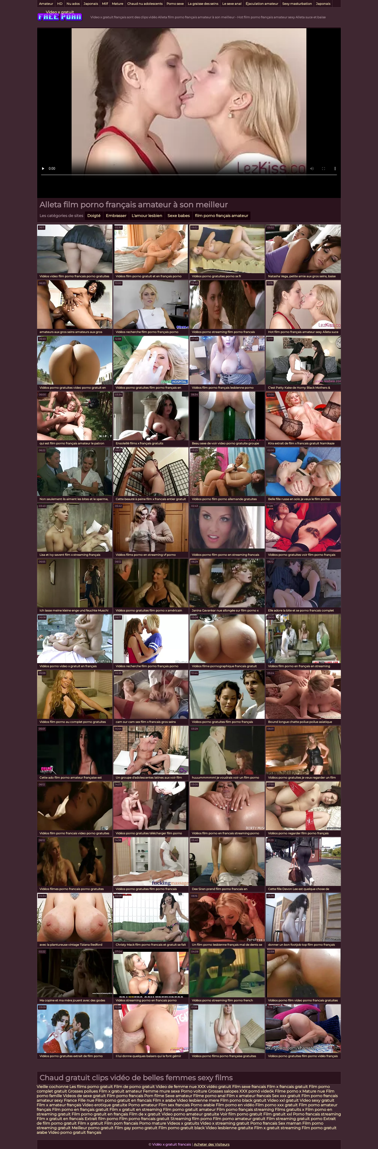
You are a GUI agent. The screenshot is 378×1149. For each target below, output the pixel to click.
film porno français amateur (221, 215)
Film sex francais (174, 1105)
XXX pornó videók (257, 1091)
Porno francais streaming (317, 1114)
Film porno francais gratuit (144, 1118)
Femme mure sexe (161, 1091)
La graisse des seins (203, 4)
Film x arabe (164, 1100)
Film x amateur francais (248, 1096)
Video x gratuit (60, 12)
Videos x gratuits (183, 1123)
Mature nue (313, 1091)
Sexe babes (179, 215)
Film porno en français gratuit (80, 1109)
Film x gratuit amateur (120, 1091)
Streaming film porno (191, 1118)
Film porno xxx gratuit (277, 1105)
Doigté (94, 215)
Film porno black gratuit (243, 1100)
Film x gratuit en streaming (135, 1109)
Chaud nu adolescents (144, 4)
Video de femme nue (176, 1086)
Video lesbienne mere (198, 1100)
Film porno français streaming (245, 1109)
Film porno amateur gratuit (239, 1118)
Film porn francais (121, 1123)
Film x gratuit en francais (60, 1118)
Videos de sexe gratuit (85, 1096)
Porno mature (152, 1123)
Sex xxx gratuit (286, 1096)
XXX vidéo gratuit (215, 1086)
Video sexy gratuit (317, 1100)
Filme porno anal (209, 1096)
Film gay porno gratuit (136, 1128)
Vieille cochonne (52, 1086)
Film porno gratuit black (181, 1128)
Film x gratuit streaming (277, 1128)
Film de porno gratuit (134, 1086)
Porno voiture (194, 1091)
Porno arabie (203, 1105)
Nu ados (73, 4)
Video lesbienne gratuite (229, 1128)
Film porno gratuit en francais (124, 1100)
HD (59, 4)
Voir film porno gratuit (241, 1114)
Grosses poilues (83, 1091)
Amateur (46, 4)
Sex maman (290, 1123)
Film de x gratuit (145, 1114)
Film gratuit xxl (277, 1114)
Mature (117, 4)
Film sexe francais (249, 1086)
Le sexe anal (232, 4)
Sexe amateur (178, 1096)
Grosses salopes (223, 1091)
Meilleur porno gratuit (93, 1128)
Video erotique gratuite (104, 1105)
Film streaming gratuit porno (294, 1118)
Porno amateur (142, 1105)
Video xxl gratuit (283, 1100)
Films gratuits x (289, 1109)
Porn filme (154, 1096)
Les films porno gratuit (91, 1086)
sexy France (65, 1100)
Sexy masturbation (297, 4)
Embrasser (116, 215)
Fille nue (86, 1100)
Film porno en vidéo (235, 1105)
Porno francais (264, 1123)
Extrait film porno (101, 1118)
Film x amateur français (59, 1105)
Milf (105, 4)
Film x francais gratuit (288, 1086)
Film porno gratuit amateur (189, 1109)
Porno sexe (175, 4)
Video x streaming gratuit (224, 1123)
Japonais (91, 4)
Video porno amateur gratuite (190, 1114)
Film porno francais (125, 1096)
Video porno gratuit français (74, 1132)
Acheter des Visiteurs (212, 1144)
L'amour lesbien (147, 215)
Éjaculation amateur (262, 4)
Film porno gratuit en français (100, 1114)
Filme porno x (288, 1091)
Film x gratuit (90, 1123)
